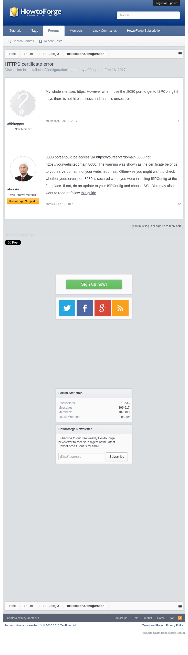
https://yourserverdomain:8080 (120, 157)
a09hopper (15, 123)
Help (135, 617)
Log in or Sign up (166, 3)
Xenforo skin (15, 617)
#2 (179, 203)
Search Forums (23, 41)
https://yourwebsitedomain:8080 (71, 164)
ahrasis (50, 203)
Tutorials (15, 30)
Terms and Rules (153, 625)
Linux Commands (105, 30)
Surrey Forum (176, 632)
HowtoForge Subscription (144, 30)
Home (161, 617)
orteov (125, 417)
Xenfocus (33, 617)
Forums (53, 30)
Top (172, 617)
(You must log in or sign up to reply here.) (157, 225)
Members (76, 30)
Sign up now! (94, 284)
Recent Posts (53, 41)
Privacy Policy (174, 625)
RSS (180, 618)
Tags (35, 30)
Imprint (147, 617)
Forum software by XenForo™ (40, 625)
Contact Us (120, 617)
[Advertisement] (94, 498)
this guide (88, 193)
